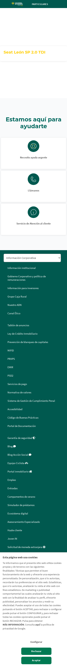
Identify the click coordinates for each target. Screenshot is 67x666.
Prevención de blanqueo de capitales (28, 342)
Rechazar (36, 651)
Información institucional (22, 268)
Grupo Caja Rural (17, 296)
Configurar (36, 642)
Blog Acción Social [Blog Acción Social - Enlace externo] (19, 454)
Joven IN (12, 538)
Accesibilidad (15, 409)
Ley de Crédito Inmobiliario (23, 333)
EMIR (10, 367)
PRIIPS (11, 358)
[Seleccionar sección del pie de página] (32, 258)
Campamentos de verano (21, 496)
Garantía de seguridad (21, 438)
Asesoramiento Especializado (24, 522)
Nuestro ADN (15, 305)
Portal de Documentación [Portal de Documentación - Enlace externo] (22, 426)
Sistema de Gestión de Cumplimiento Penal (31, 400)
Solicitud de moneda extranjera (26, 547)
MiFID (11, 350)
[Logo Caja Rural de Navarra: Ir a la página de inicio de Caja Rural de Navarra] (17, 4)
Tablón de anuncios (18, 325)
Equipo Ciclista (18, 463)
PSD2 (10, 375)
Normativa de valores (19, 392)
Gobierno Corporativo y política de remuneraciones (27, 278)
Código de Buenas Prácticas (23, 417)
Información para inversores (23, 288)
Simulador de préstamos (21, 505)
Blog (12, 446)
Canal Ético (14, 313)
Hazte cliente (15, 530)
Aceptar (36, 660)
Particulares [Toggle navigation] (43, 4)
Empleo (12, 480)
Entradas (13, 488)
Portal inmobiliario (20, 471)
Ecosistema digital (18, 513)
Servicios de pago (17, 384)
